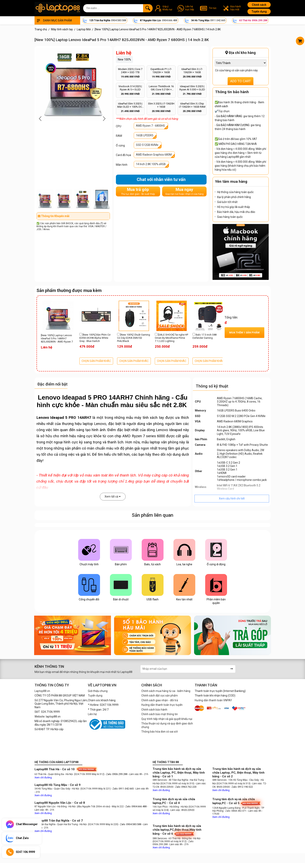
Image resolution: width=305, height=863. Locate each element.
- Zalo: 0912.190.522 (241, 787)
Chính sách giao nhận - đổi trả (159, 700)
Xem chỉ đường (43, 777)
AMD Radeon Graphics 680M (154, 154)
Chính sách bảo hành (154, 709)
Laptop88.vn (42, 691)
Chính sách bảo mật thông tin (159, 714)
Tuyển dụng (259, 11)
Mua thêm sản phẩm (244, 332)
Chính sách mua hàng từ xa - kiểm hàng (165, 691)
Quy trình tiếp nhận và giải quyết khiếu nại (166, 718)
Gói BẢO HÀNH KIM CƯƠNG (232, 125)
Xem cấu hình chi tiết (232, 498)
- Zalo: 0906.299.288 (116, 774)
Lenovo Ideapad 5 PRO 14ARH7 (64, 417)
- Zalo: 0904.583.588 (130, 824)
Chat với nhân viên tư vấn (161, 179)
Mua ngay (184, 191)
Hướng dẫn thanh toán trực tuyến (162, 704)
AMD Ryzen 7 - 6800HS (150, 125)
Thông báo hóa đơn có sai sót (159, 731)
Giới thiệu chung (98, 691)
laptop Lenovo (94, 424)
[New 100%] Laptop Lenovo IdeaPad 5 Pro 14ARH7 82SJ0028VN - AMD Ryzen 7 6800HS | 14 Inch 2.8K (57, 339)
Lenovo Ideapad (169, 430)
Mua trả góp (138, 191)
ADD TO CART (240, 81)
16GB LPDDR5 (144, 135)
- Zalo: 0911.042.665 (122, 788)
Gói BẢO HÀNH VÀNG (229, 116)
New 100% (124, 59)
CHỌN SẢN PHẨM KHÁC (96, 361)
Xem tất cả (113, 496)
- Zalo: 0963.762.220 (185, 787)
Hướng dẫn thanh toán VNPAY (213, 700)
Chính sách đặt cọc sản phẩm (159, 695)
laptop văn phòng (164, 442)
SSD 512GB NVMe (147, 144)
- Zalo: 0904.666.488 (135, 806)
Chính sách (259, 4)
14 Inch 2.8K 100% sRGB (151, 164)
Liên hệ (92, 714)
